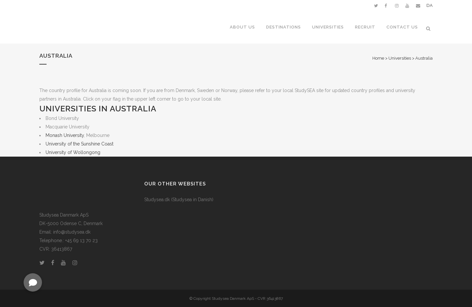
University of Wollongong (73, 152)
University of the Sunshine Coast (79, 143)
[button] (33, 282)
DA (429, 5)
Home (378, 58)
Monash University (65, 135)
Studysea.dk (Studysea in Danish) (178, 199)
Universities (399, 58)
